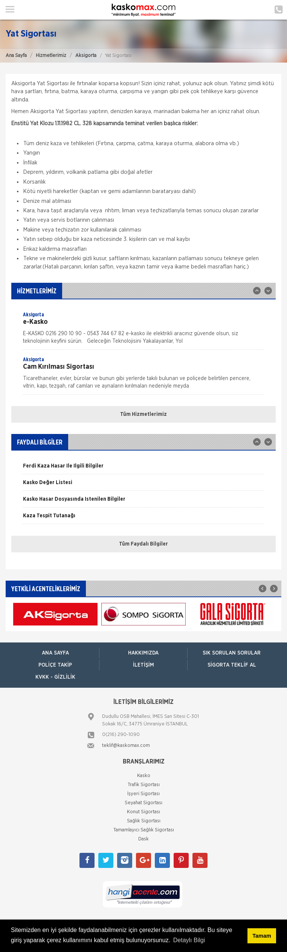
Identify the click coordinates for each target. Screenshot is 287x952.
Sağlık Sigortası (143, 821)
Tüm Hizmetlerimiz (143, 414)
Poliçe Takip (55, 665)
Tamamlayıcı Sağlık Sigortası (143, 830)
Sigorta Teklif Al (232, 665)
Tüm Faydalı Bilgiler (143, 544)
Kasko (143, 775)
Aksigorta (85, 55)
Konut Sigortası (143, 811)
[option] (143, 330)
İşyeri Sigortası (143, 793)
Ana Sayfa (16, 55)
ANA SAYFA (55, 653)
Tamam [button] (261, 936)
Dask (143, 839)
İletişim (143, 665)
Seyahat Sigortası (143, 802)
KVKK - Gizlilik (55, 677)
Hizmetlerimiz (51, 55)
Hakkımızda (143, 653)
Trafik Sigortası (144, 784)
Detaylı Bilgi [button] (189, 940)
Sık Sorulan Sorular (232, 653)
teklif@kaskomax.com (126, 745)
